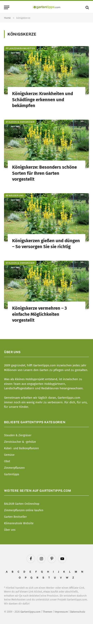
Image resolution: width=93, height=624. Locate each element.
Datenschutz (77, 611)
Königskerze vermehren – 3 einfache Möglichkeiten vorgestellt (39, 314)
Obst (7, 461)
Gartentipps (11, 474)
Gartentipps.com (30, 611)
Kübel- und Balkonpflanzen (21, 448)
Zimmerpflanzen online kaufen (23, 510)
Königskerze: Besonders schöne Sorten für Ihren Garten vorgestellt (44, 173)
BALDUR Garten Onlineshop (21, 504)
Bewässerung (15, 195)
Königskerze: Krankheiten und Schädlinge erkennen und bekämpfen (42, 100)
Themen (47, 611)
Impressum (61, 611)
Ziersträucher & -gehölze (20, 442)
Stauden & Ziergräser (20, 122)
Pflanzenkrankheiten (20, 48)
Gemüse (9, 455)
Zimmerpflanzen (14, 468)
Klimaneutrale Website (19, 523)
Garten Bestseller (15, 517)
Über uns (10, 530)
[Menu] (6, 7)
